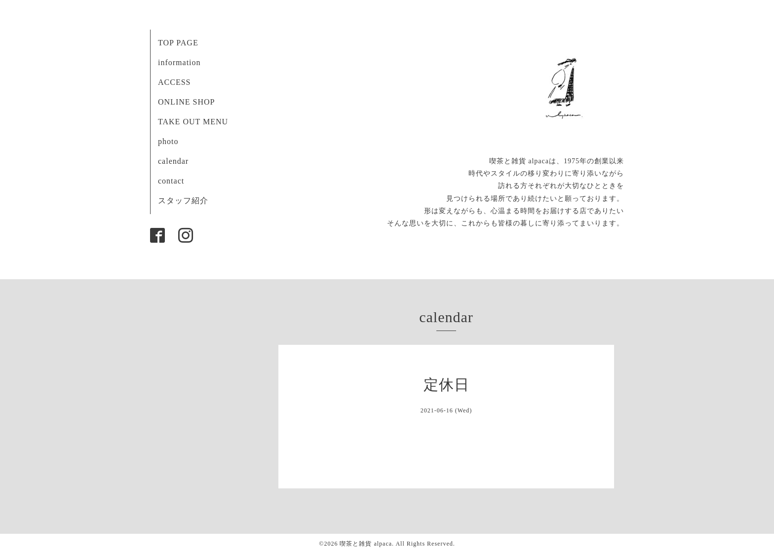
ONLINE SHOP (186, 102)
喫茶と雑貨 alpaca (366, 543)
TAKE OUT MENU (193, 121)
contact (171, 181)
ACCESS (174, 82)
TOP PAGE (178, 42)
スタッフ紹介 (183, 200)
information (179, 62)
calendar (173, 161)
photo (168, 141)
